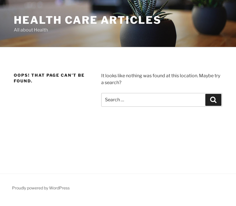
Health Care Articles (87, 20)
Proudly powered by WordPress (41, 187)
